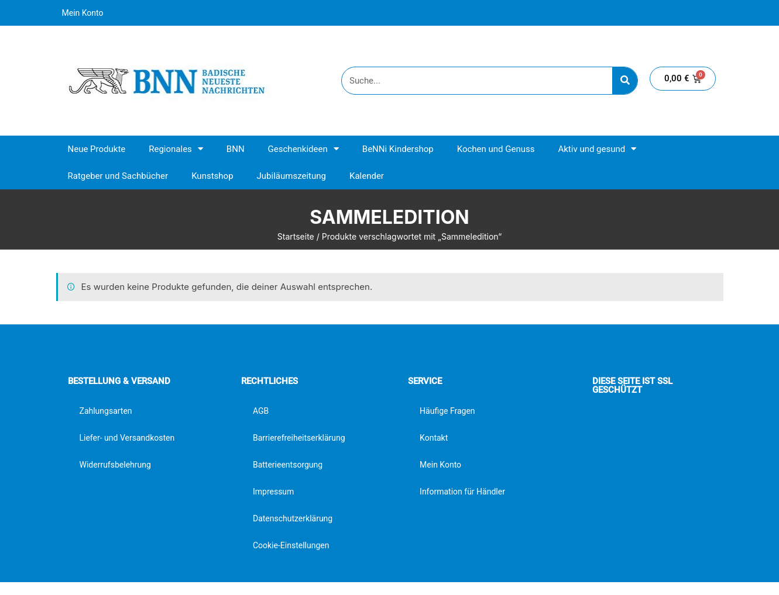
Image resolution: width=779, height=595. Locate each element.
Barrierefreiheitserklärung (299, 437)
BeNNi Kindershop (398, 149)
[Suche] (624, 80)
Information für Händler (462, 491)
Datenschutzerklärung (292, 518)
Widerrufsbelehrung (115, 464)
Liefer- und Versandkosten (127, 437)
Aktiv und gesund (597, 149)
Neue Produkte (97, 149)
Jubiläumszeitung (291, 176)
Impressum (273, 491)
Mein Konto (83, 13)
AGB (261, 411)
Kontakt (434, 437)
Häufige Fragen (447, 411)
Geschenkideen (303, 149)
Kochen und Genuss (496, 149)
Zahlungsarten (106, 411)
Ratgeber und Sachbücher (118, 176)
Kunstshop (212, 176)
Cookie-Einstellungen (291, 545)
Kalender (366, 176)
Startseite (295, 236)
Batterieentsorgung (287, 464)
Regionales (176, 149)
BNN (236, 149)
